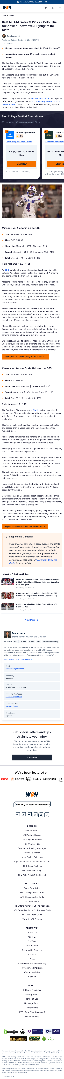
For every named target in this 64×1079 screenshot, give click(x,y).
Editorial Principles (32, 990)
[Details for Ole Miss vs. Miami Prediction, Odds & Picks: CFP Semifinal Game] (7, 607)
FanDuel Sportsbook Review (19, 141)
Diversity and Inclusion (32, 968)
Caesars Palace (12, 706)
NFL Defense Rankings (32, 870)
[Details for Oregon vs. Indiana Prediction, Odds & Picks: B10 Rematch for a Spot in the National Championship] (7, 596)
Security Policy (32, 1016)
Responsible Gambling (32, 950)
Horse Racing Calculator (32, 857)
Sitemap (32, 976)
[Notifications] (46, 8)
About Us (32, 937)
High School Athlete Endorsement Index (32, 861)
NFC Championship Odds (32, 892)
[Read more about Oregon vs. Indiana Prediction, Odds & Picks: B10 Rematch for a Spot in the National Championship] (38, 595)
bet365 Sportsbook (40, 98)
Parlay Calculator (32, 852)
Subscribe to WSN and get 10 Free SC (33, 2)
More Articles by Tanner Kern (18, 659)
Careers (32, 954)
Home (4, 15)
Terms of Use (32, 999)
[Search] (53, 7)
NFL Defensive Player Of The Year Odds (32, 910)
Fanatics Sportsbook (14, 697)
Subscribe (32, 757)
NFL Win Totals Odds (32, 914)
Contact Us (32, 932)
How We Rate (32, 945)
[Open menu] (60, 8)
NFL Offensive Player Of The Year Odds (32, 906)
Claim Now (22, 164)
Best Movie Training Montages (32, 848)
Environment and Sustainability (32, 963)
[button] (60, 8)
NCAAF (11, 15)
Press (32, 959)
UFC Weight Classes (32, 835)
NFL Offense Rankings (32, 866)
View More (32, 619)
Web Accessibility (32, 972)
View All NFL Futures (32, 919)
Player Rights (32, 1007)
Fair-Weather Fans (32, 844)
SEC (7, 270)
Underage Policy (32, 1003)
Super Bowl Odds (32, 888)
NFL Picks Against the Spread (32, 875)
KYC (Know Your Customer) (32, 1012)
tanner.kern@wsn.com (15, 668)
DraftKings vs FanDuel (32, 839)
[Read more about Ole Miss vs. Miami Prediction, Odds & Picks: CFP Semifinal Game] (38, 606)
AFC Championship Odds (32, 897)
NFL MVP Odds (32, 901)
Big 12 (35, 410)
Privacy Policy (32, 994)
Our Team (32, 941)
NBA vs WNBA (32, 830)
